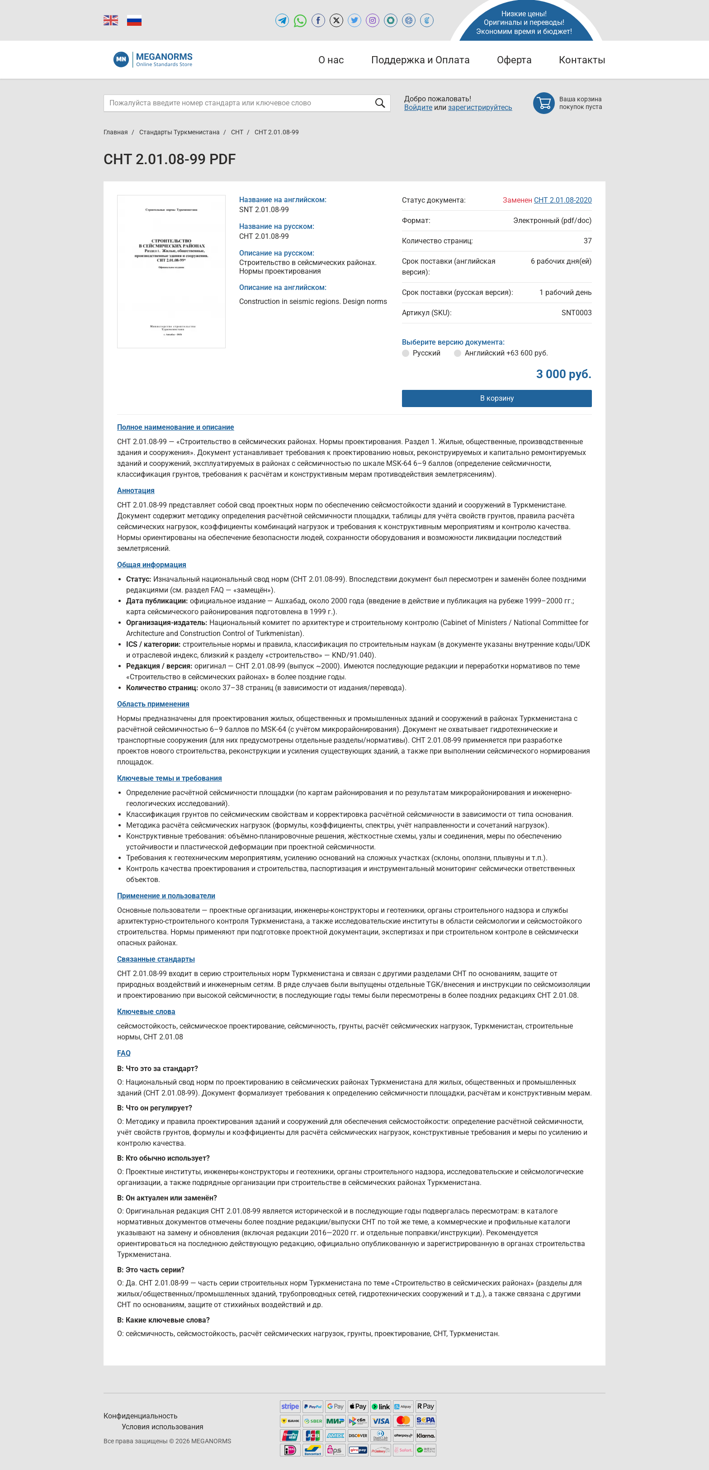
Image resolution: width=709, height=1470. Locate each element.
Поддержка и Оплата (420, 60)
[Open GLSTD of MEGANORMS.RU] (390, 20)
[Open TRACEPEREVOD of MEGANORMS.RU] (427, 20)
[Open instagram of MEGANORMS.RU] (372, 20)
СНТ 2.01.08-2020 (563, 200)
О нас (331, 60)
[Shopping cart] (569, 103)
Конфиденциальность (141, 1416)
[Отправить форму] (380, 103)
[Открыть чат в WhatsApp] (300, 20)
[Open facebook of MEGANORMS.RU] (318, 20)
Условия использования (162, 1427)
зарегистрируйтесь (480, 107)
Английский (506, 353)
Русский (426, 353)
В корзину (497, 398)
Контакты (582, 60)
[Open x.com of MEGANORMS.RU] (336, 20)
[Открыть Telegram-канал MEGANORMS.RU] (282, 20)
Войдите (418, 107)
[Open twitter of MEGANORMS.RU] (354, 20)
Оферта (514, 60)
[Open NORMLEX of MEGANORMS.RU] (409, 20)
